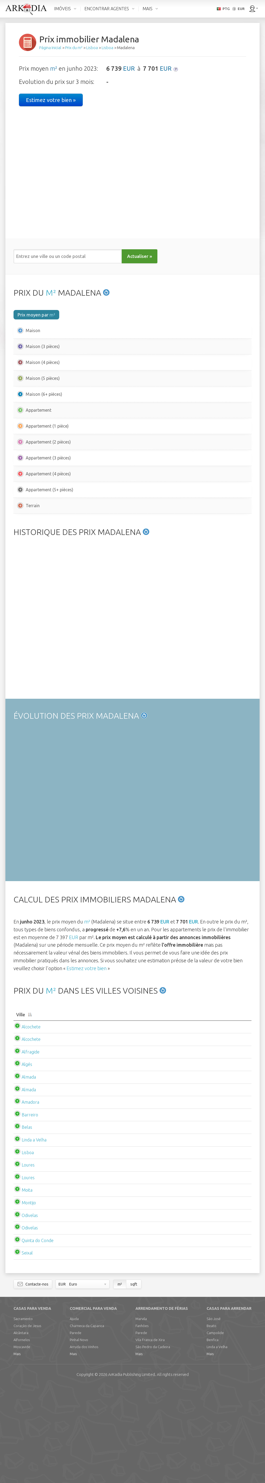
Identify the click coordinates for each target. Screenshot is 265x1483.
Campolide (215, 1430)
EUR (129, 68)
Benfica (212, 1437)
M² (51, 292)
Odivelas (24, 1312)
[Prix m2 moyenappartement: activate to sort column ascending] (129, 1109)
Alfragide (25, 1149)
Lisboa (22, 1249)
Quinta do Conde (32, 1337)
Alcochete (25, 1123)
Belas (21, 1224)
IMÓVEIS (62, 8)
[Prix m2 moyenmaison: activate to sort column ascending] (81, 1109)
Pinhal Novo (79, 1437)
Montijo (23, 1299)
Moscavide (22, 1444)
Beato (211, 1423)
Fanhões (141, 1423)
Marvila (141, 1416)
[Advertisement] (132, 567)
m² (53, 68)
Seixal (21, 1350)
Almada (23, 1174)
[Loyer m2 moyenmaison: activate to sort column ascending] (178, 1109)
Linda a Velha (28, 1237)
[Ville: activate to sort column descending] (36, 1109)
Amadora (25, 1199)
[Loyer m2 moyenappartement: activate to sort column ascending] (227, 1109)
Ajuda (74, 1416)
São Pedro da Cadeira (152, 1444)
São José (214, 1416)
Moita (21, 1287)
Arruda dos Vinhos (84, 1444)
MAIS (148, 8)
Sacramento (23, 1416)
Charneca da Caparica (87, 1423)
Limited (131, 1471)
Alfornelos (22, 1437)
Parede (75, 1430)
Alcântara (21, 1430)
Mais (17, 1451)
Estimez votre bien (87, 1059)
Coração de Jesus (27, 1423)
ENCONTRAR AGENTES (106, 8)
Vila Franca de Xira (150, 1437)
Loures (22, 1262)
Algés (21, 1161)
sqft (133, 1381)
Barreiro (24, 1211)
